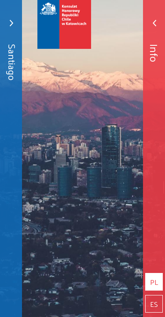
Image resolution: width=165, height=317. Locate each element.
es (154, 304)
